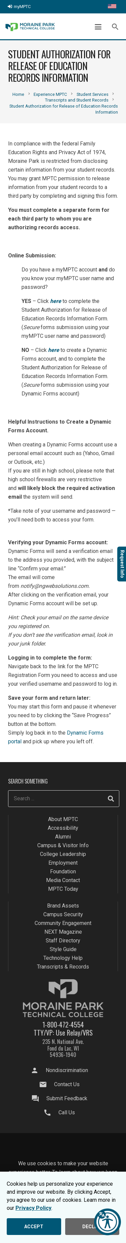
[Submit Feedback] (38, 1099)
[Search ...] (63, 798)
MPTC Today (63, 889)
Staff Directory (63, 940)
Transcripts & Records (63, 967)
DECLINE (92, 1226)
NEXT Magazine (63, 932)
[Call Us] (50, 1113)
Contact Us (67, 1084)
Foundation (63, 871)
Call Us (66, 1112)
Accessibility (63, 828)
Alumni (63, 836)
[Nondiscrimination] (37, 1070)
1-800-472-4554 (63, 1024)
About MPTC (63, 819)
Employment (63, 863)
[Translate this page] (112, 6)
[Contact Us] (46, 1084)
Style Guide (63, 949)
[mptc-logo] (30, 27)
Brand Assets (63, 906)
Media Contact (63, 880)
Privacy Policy (33, 1208)
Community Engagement (63, 923)
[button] (98, 26)
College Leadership (63, 854)
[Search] (111, 799)
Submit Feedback (66, 1098)
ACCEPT (33, 1226)
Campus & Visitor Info (63, 845)
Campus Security (63, 914)
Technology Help (63, 958)
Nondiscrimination (67, 1070)
